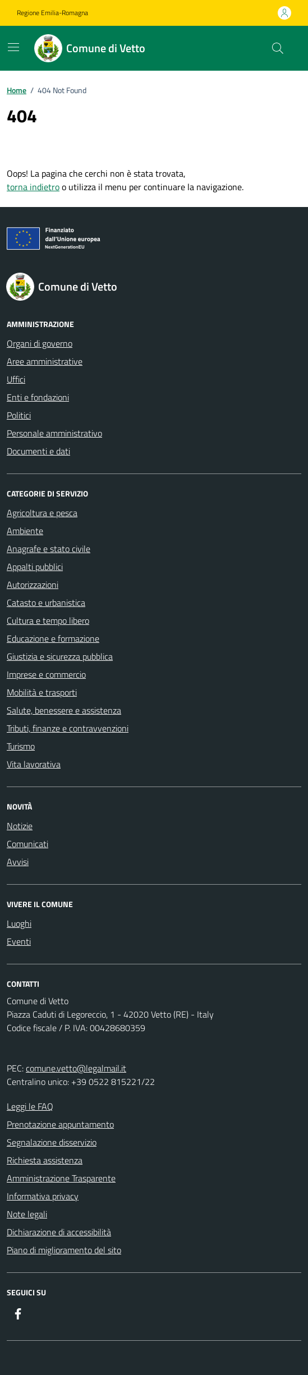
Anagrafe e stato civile (48, 548)
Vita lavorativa (34, 764)
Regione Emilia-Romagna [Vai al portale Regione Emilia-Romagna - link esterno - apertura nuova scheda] (52, 13)
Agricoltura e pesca (42, 512)
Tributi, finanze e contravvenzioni (67, 728)
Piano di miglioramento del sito (64, 1250)
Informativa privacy (43, 1196)
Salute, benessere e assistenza (64, 710)
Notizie (20, 826)
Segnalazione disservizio (51, 1142)
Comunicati (27, 843)
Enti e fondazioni (38, 397)
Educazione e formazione (53, 638)
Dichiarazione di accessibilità (59, 1232)
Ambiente (25, 530)
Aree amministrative (44, 361)
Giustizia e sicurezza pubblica (60, 656)
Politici (19, 415)
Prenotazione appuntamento (60, 1124)
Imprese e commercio (46, 674)
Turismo (21, 746)
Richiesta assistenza (44, 1160)
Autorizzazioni (32, 584)
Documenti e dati (38, 451)
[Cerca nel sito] (277, 48)
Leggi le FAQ (30, 1106)
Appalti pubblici (35, 566)
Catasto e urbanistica (46, 602)
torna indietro (33, 187)
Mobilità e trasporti (42, 692)
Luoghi (19, 923)
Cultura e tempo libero (48, 620)
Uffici (16, 379)
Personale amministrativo (54, 433)
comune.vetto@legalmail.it (76, 1068)
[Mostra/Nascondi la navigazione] (13, 47)
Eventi (19, 941)
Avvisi (18, 861)
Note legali (27, 1214)
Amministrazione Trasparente (61, 1178)
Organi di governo (39, 343)
